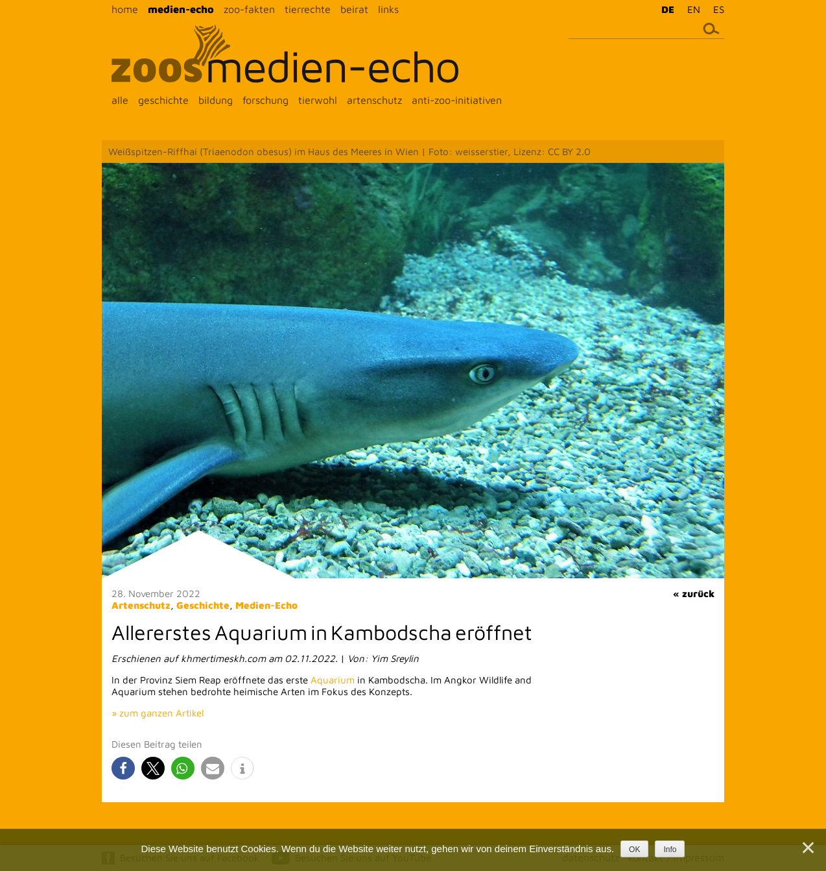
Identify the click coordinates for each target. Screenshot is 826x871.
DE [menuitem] (667, 9)
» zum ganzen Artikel (158, 712)
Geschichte (203, 605)
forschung (265, 100)
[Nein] (807, 847)
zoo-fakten (249, 9)
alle (120, 100)
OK (634, 849)
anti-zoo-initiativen (457, 100)
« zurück (693, 593)
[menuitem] (664, 9)
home (125, 9)
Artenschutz (141, 605)
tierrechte (308, 9)
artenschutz (374, 100)
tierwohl (317, 100)
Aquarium (333, 679)
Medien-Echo (266, 605)
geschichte (163, 100)
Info (669, 849)
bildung (215, 100)
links (388, 9)
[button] (123, 768)
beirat (354, 9)
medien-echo (181, 9)
